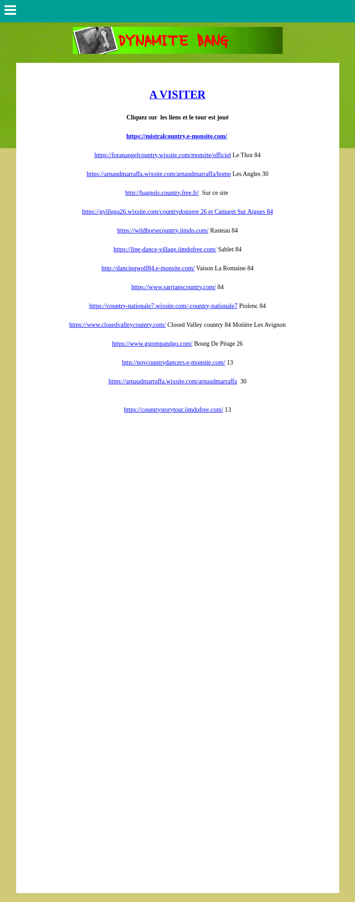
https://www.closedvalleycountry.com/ (117, 324)
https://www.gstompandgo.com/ (152, 343)
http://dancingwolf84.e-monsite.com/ (148, 268)
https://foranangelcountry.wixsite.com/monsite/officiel (162, 155)
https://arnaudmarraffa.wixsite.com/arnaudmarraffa (173, 381)
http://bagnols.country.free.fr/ (162, 192)
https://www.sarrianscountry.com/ (173, 287)
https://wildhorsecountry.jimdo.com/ (163, 230)
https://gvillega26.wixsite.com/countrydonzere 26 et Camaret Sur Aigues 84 (177, 211)
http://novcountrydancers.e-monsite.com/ (173, 362)
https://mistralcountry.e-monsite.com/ (176, 136)
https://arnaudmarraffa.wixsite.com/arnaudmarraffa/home (159, 174)
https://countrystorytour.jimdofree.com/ (173, 409)
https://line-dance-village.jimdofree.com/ (165, 249)
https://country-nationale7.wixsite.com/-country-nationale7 (163, 306)
